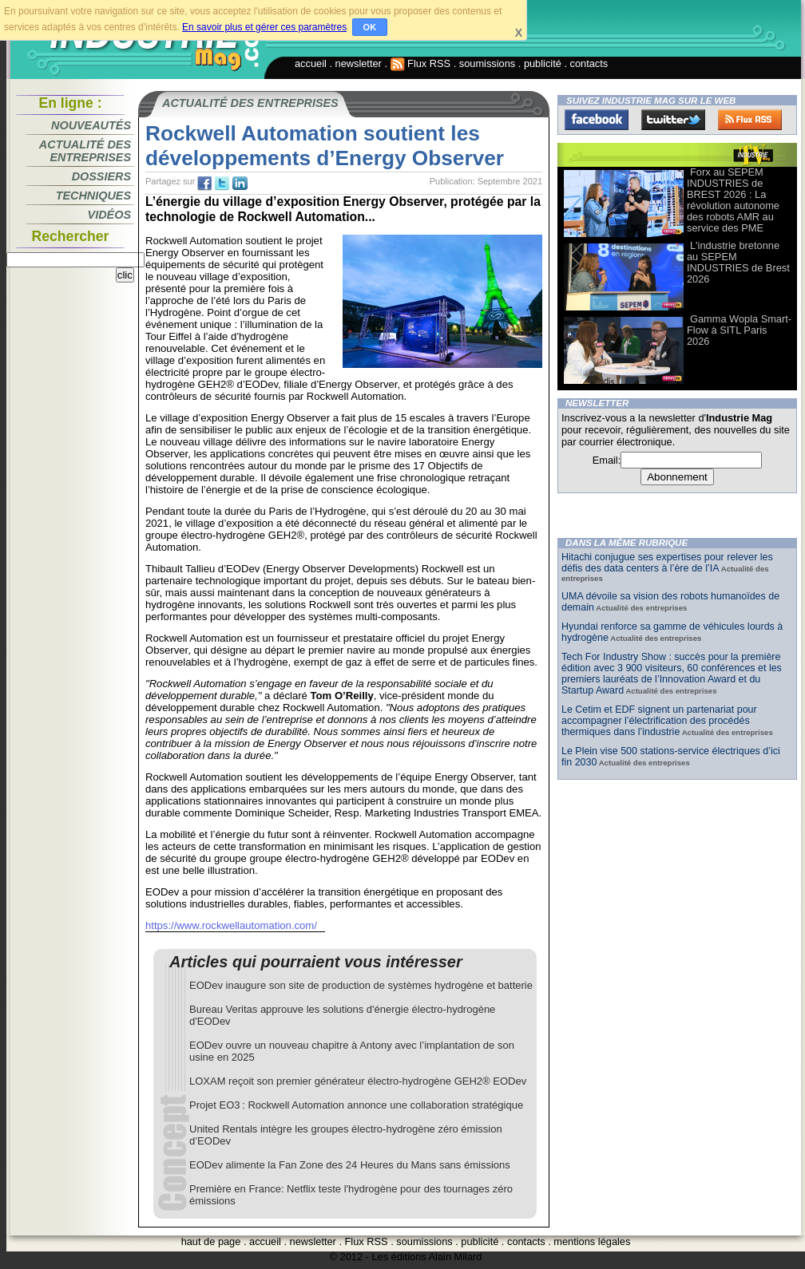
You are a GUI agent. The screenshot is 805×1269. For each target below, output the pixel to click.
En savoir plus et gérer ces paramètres (264, 27)
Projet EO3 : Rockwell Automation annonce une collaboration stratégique (356, 1105)
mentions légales (591, 1241)
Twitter (673, 119)
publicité (542, 63)
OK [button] (370, 27)
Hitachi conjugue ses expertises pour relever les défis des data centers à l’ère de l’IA (667, 562)
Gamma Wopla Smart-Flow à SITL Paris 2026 (739, 330)
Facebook (597, 119)
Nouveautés (91, 125)
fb (204, 184)
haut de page (211, 1241)
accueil (311, 63)
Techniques (93, 195)
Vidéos (109, 214)
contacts (589, 63)
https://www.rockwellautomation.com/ (231, 925)
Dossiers (101, 176)
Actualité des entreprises (85, 151)
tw (222, 184)
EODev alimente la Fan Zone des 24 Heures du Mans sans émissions (349, 1165)
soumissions (487, 63)
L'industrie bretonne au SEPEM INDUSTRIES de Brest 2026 (738, 262)
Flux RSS (421, 63)
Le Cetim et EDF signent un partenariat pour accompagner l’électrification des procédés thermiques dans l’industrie (659, 720)
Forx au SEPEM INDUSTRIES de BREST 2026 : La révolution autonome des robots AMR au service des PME (733, 200)
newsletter (358, 63)
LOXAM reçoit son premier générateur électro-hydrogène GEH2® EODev (357, 1081)
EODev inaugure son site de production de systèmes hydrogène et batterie (361, 985)
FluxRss (750, 119)
